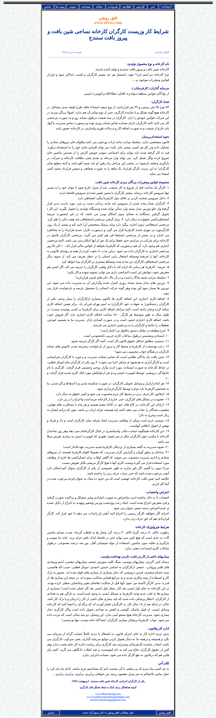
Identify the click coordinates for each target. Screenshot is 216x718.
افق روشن (108, 20)
